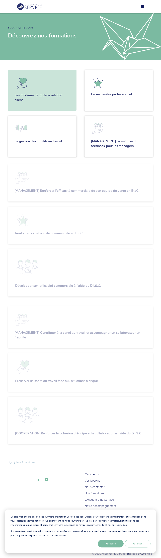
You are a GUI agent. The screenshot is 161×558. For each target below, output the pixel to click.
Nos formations (94, 493)
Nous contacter (95, 487)
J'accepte (111, 543)
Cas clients (92, 474)
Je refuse (137, 543)
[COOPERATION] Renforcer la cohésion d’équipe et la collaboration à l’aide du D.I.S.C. (78, 433)
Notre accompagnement (100, 506)
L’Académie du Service (99, 499)
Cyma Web (146, 554)
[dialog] (80, 531)
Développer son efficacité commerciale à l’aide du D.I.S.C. (58, 285)
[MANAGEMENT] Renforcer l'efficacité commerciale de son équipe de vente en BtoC (77, 190)
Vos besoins (92, 480)
